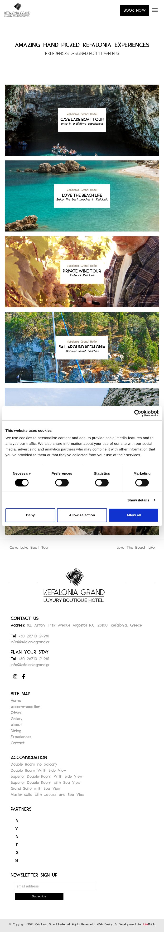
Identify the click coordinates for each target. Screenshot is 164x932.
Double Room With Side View (38, 772)
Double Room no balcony (34, 766)
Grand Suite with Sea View (36, 790)
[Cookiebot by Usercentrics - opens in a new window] (138, 413)
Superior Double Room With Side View (46, 778)
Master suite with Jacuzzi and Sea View (48, 796)
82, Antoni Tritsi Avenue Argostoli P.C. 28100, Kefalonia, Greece (84, 627)
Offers (16, 714)
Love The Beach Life (136, 549)
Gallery (17, 720)
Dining (16, 732)
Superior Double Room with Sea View (45, 784)
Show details (138, 500)
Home (16, 702)
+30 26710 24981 (34, 637)
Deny (30, 515)
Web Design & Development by (126, 925)
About (16, 726)
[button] (155, 12)
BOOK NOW (135, 12)
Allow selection (82, 515)
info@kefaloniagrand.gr (30, 643)
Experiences (21, 738)
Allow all (133, 515)
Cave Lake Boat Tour (29, 549)
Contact (17, 744)
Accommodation (25, 708)
